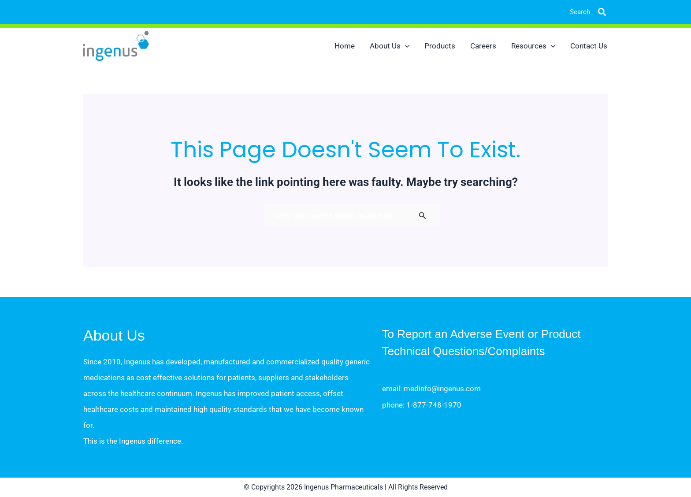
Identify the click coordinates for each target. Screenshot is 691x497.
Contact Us (588, 45)
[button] (595, 12)
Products (439, 45)
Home (344, 45)
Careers (483, 45)
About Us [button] (389, 46)
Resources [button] (533, 46)
